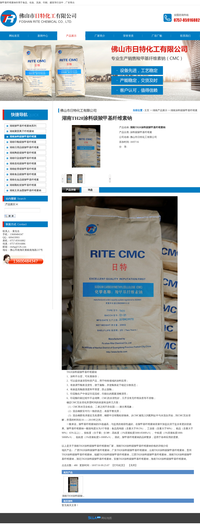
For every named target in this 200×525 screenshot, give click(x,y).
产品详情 (71, 190)
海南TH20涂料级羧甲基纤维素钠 (168, 459)
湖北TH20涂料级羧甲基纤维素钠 (93, 459)
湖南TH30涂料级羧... (73, 496)
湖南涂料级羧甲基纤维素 (184, 110)
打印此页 (118, 465)
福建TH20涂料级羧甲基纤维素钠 (111, 454)
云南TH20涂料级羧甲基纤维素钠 (166, 450)
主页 (146, 110)
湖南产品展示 (160, 110)
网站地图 (106, 518)
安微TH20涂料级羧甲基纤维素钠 (131, 459)
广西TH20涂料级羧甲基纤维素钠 (92, 450)
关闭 (132, 465)
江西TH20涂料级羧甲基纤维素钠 (148, 454)
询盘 (90, 190)
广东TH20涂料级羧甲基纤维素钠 (129, 450)
